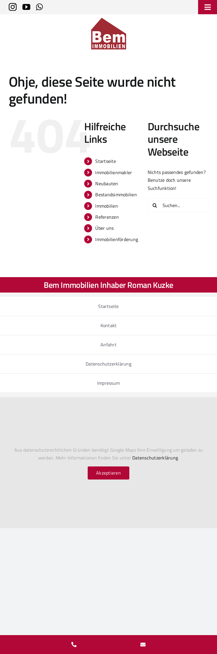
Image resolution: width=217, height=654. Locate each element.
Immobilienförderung (116, 239)
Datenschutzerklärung (155, 457)
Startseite (105, 161)
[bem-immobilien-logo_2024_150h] (108, 20)
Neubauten (106, 183)
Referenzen (107, 216)
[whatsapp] (39, 7)
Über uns (104, 227)
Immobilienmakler (113, 172)
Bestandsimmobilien (116, 194)
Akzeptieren (108, 472)
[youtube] (26, 7)
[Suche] (155, 205)
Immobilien (106, 205)
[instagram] (13, 7)
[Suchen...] (178, 205)
